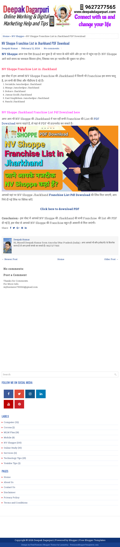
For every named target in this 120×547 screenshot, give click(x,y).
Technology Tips (13, 458)
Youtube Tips (10, 463)
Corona (8, 427)
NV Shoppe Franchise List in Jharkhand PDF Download (35, 43)
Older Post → (111, 259)
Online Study (10, 447)
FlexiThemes (36, 544)
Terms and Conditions (16, 502)
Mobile (7, 437)
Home (6, 36)
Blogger (73, 540)
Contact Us (9, 487)
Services (8, 452)
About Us (9, 482)
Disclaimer (10, 492)
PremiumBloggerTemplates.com (84, 544)
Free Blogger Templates (92, 540)
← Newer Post (9, 259)
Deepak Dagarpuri (44, 540)
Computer (9, 422)
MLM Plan (9, 432)
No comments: (52, 48)
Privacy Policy (11, 497)
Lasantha (64, 544)
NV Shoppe (18, 36)
